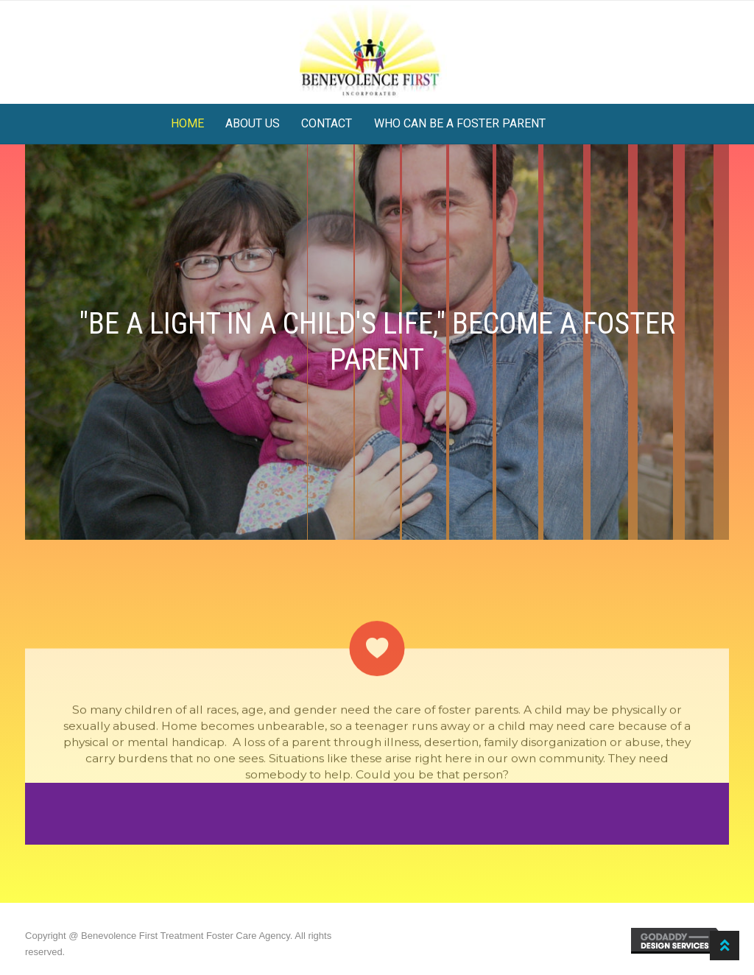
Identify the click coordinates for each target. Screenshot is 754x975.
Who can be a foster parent (460, 123)
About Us (252, 123)
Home (187, 123)
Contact (326, 123)
